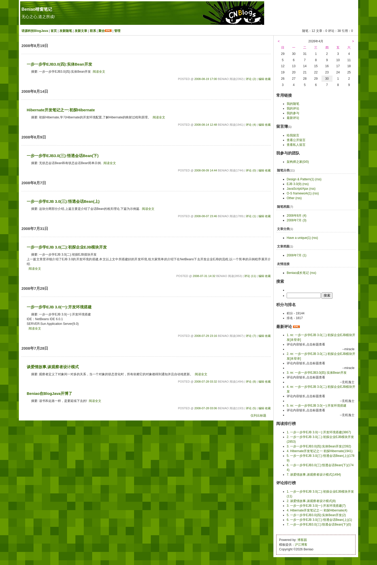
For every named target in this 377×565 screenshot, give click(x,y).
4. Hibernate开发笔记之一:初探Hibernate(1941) (319, 451)
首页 (54, 31)
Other (291, 198)
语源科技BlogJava (34, 31)
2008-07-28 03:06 (205, 408)
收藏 (268, 78)
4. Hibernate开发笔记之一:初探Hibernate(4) (317, 510)
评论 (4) (251, 124)
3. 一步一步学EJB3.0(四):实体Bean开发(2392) (319, 446)
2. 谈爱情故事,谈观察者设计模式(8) (311, 501)
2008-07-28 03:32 (205, 381)
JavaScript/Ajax (297, 189)
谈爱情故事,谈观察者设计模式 (53, 367)
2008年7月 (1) (296, 255)
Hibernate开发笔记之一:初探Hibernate (61, 110)
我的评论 (293, 108)
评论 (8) (251, 381)
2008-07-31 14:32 (204, 276)
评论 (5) (251, 408)
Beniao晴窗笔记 (36, 9)
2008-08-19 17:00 (205, 78)
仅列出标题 (258, 415)
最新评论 (293, 118)
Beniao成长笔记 (298, 273)
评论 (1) (251, 216)
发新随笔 (65, 31)
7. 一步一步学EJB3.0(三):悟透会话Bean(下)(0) (319, 524)
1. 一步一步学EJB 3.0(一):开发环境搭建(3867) (319, 432)
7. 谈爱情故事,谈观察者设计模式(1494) (314, 474)
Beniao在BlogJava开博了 (49, 393)
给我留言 (293, 135)
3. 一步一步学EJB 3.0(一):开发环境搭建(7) (316, 506)
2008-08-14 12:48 (205, 124)
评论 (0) (251, 170)
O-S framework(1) (299, 193)
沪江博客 (301, 544)
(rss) (318, 179)
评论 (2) (251, 78)
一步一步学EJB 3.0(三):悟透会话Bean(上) (63, 201)
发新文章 (81, 31)
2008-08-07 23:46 (205, 216)
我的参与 (293, 113)
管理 (117, 31)
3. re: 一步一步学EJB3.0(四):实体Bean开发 (317, 372)
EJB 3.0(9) (294, 184)
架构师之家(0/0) (298, 162)
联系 (93, 31)
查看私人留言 (296, 145)
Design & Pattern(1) (300, 179)
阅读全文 (99, 71)
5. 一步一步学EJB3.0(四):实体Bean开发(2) (316, 515)
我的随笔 (293, 104)
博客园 (302, 540)
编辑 (261, 78)
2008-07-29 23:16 (205, 335)
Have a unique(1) (299, 238)
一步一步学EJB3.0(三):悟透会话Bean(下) (62, 156)
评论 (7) (251, 335)
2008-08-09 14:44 (205, 170)
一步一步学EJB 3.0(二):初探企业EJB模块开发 (67, 247)
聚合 (101, 31)
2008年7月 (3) (296, 220)
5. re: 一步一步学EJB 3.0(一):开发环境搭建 (316, 405)
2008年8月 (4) (296, 215)
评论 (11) (250, 276)
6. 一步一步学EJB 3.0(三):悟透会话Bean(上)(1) (319, 520)
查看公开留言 (296, 140)
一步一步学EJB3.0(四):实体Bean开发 (59, 64)
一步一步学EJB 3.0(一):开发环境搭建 (59, 307)
